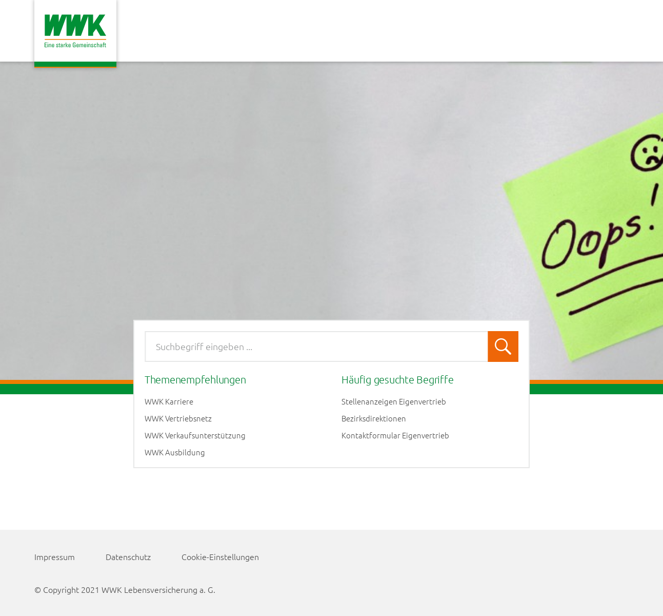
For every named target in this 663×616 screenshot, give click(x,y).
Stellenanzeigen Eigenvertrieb (393, 401)
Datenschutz (128, 556)
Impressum (54, 556)
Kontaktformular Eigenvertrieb (395, 435)
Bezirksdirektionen (373, 418)
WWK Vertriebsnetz (178, 418)
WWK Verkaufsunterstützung (195, 435)
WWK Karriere (169, 401)
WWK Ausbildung (175, 452)
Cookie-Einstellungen (220, 556)
